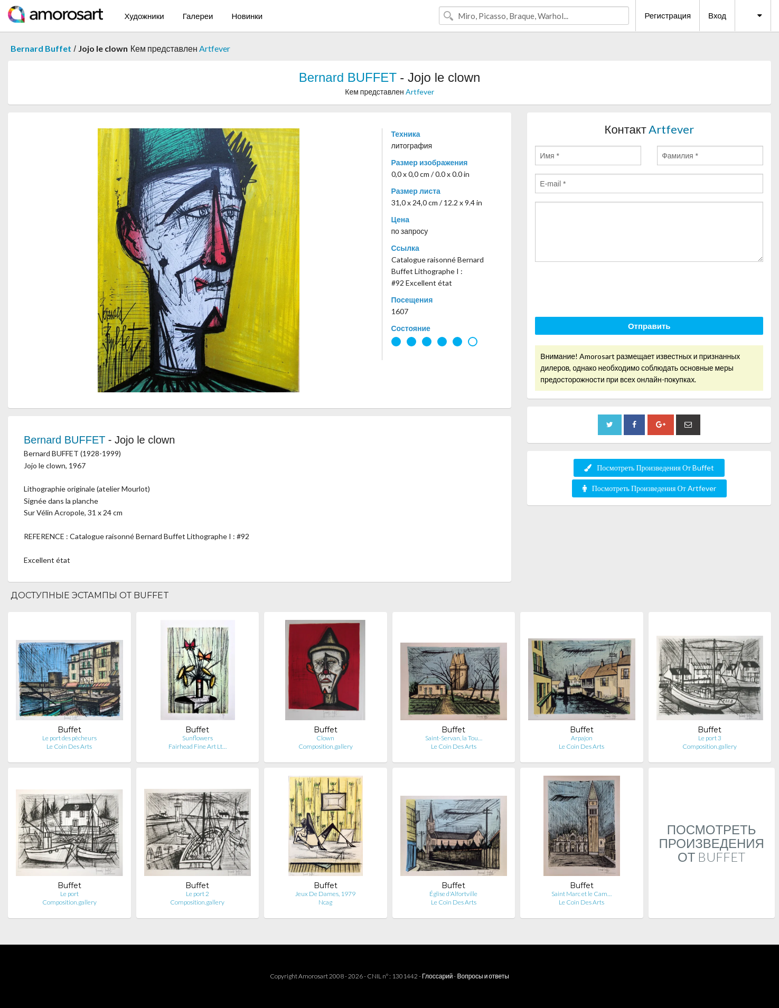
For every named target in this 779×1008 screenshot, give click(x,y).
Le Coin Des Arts (69, 746)
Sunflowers (197, 738)
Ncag (325, 902)
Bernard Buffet (41, 48)
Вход (717, 15)
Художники (144, 16)
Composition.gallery (325, 746)
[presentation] (615, 291)
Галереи (198, 16)
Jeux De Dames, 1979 (325, 894)
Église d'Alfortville (453, 894)
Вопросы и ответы (483, 976)
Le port (69, 894)
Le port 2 (197, 894)
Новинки (246, 16)
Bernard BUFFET (348, 77)
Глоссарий (437, 976)
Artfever (214, 48)
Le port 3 (709, 738)
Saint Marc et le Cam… (581, 894)
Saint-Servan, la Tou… (453, 738)
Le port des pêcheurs (69, 738)
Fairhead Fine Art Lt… (197, 746)
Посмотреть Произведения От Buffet (649, 467)
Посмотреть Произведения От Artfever (649, 488)
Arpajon (582, 738)
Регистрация (667, 15)
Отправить (649, 326)
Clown (325, 738)
